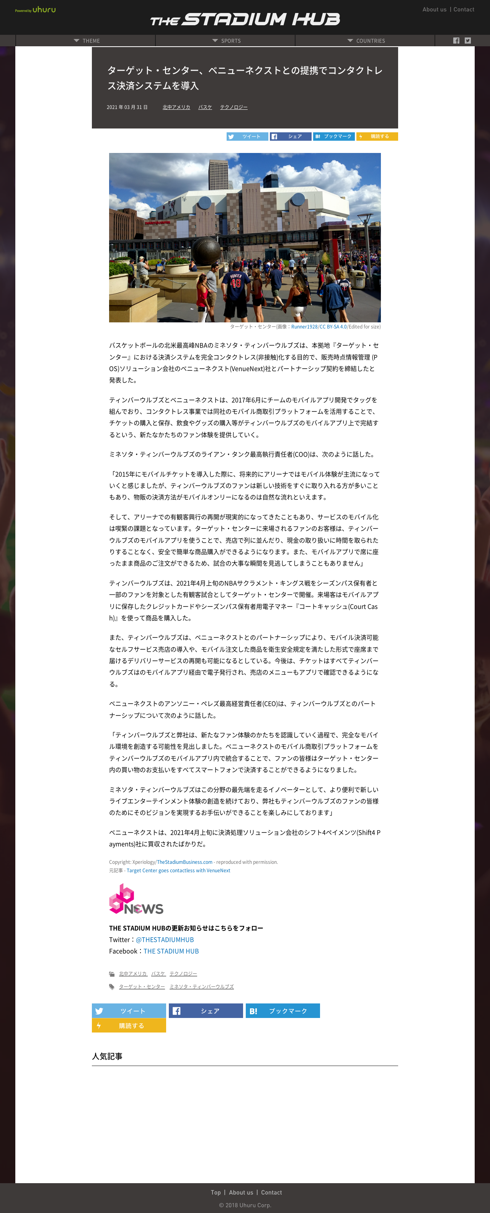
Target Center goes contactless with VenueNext (178, 870)
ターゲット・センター (142, 986)
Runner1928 (304, 326)
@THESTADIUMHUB (165, 939)
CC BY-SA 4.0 (333, 326)
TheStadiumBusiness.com (184, 862)
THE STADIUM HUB (171, 950)
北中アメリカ (176, 107)
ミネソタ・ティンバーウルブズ (202, 986)
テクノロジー (234, 107)
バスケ (205, 107)
